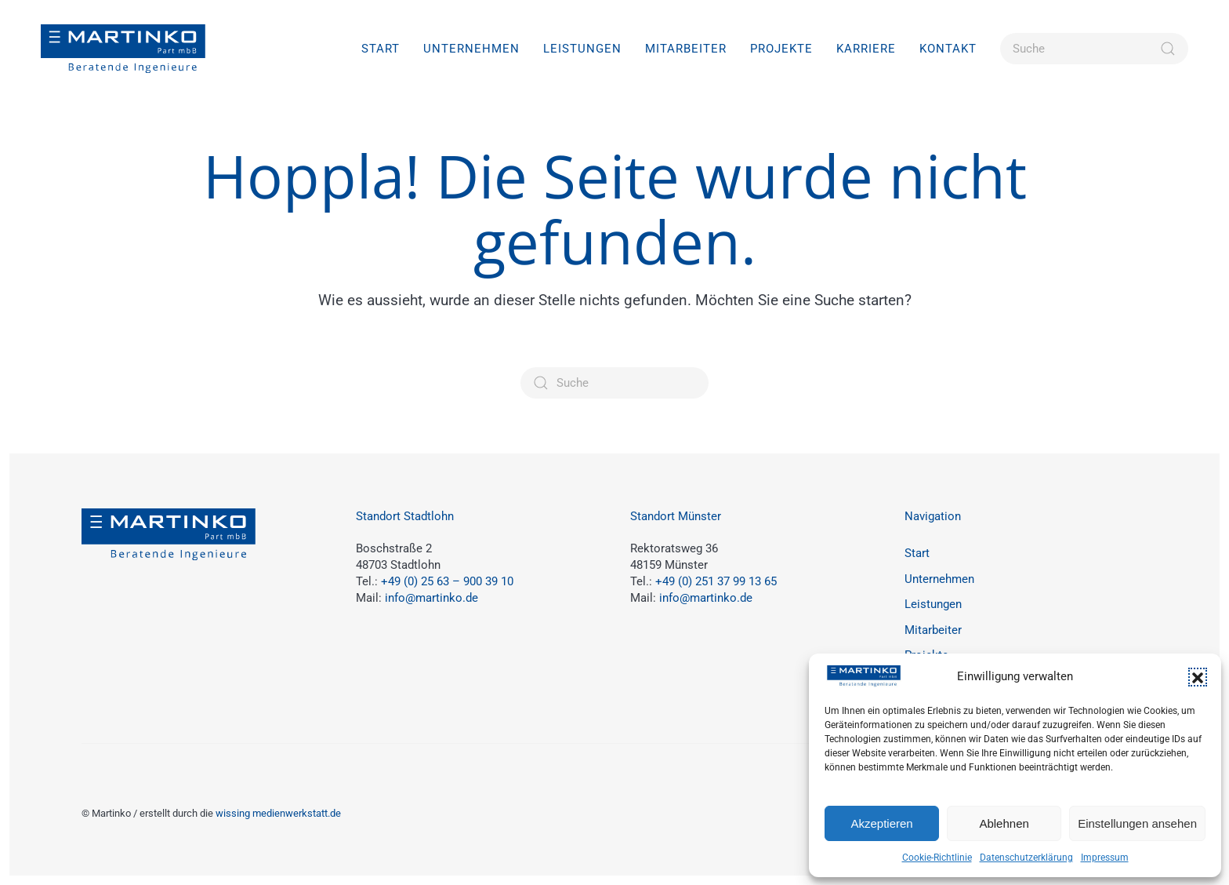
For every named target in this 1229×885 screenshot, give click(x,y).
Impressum (1105, 857)
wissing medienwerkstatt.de (278, 813)
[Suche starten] (1167, 48)
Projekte (781, 49)
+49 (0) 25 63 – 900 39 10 (447, 581)
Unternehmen (471, 49)
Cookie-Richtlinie (937, 857)
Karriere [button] (866, 49)
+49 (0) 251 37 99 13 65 (716, 581)
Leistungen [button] (582, 49)
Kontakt (948, 49)
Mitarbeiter (686, 49)
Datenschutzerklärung (1026, 857)
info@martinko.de (431, 598)
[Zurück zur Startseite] (123, 48)
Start (380, 49)
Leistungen (933, 604)
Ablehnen (1003, 823)
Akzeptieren (881, 823)
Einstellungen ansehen (1137, 823)
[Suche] (1094, 48)
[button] (1197, 677)
